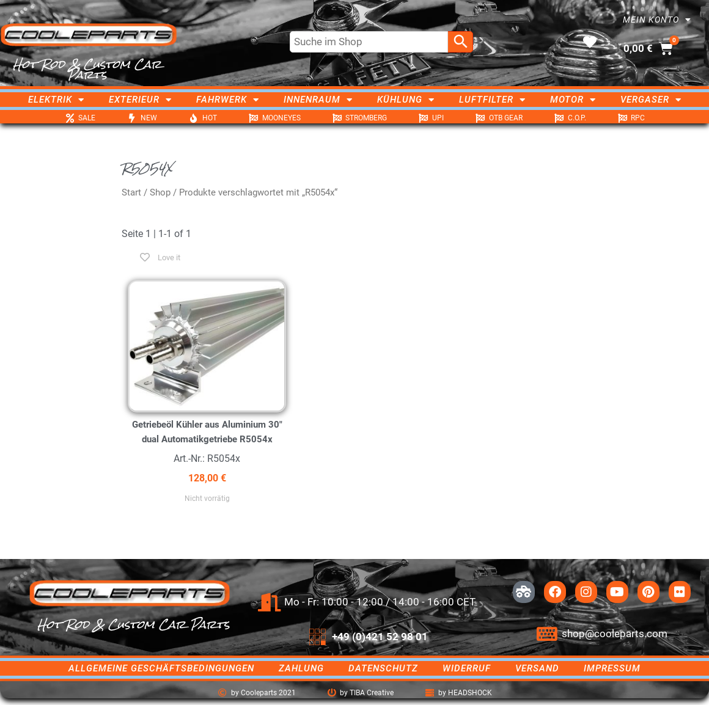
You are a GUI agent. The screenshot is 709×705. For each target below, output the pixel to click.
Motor (573, 99)
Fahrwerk (227, 99)
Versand (537, 668)
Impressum (612, 668)
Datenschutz (383, 668)
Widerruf (467, 668)
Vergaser (650, 99)
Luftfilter (492, 99)
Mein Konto (657, 19)
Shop (160, 192)
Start (131, 192)
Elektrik (56, 99)
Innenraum (318, 99)
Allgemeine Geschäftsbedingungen (161, 668)
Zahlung (301, 668)
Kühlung (406, 99)
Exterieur (140, 99)
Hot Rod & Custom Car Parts (87, 69)
